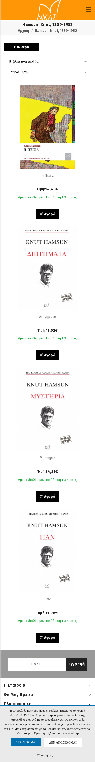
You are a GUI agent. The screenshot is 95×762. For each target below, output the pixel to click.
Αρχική (23, 31)
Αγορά (48, 214)
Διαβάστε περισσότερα (66, 733)
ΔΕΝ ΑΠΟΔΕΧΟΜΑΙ (62, 742)
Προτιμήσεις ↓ (46, 755)
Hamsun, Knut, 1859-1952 (56, 31)
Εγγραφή (77, 664)
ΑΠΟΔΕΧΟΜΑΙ (26, 742)
